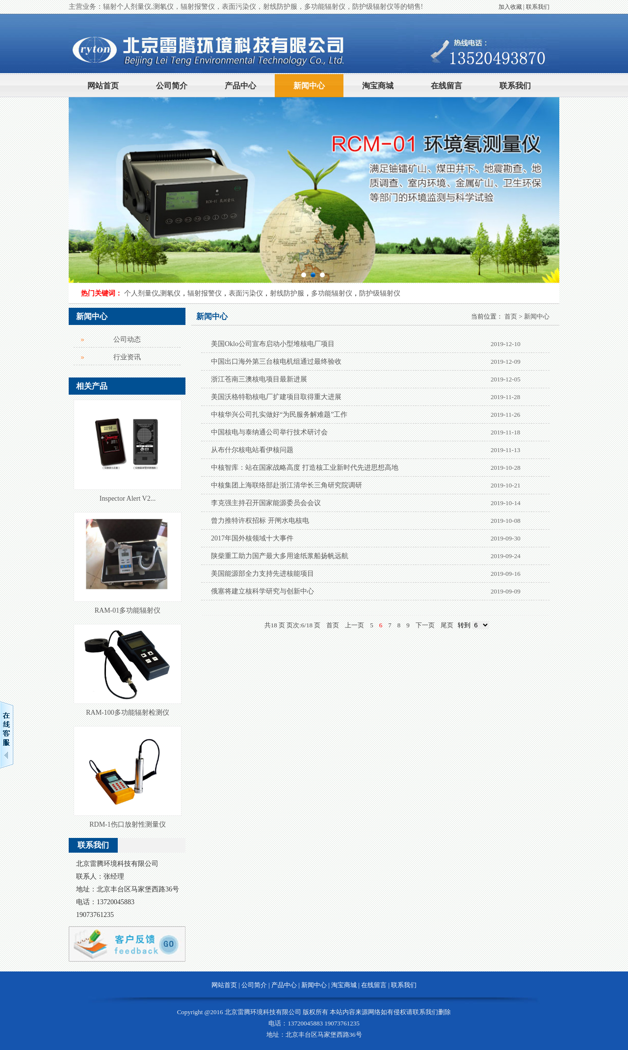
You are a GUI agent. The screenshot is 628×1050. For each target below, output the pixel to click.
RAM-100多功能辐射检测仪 (127, 712)
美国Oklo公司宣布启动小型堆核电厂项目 (273, 344)
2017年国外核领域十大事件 (252, 538)
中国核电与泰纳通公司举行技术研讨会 (269, 432)
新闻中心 (309, 85)
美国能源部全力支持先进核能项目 (262, 573)
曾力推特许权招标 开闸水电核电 (260, 520)
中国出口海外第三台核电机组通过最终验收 (276, 361)
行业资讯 (127, 357)
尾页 (447, 625)
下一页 (425, 625)
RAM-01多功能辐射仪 (128, 610)
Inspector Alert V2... (128, 498)
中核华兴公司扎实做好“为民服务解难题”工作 (279, 414)
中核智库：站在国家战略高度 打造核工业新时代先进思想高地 (304, 467)
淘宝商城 (377, 85)
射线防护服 (287, 293)
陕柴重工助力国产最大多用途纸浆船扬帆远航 (279, 556)
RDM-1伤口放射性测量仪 (127, 824)
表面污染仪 (246, 293)
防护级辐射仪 (379, 293)
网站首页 (103, 85)
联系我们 (538, 6)
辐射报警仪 (204, 293)
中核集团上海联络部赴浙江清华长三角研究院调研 (286, 485)
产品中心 (240, 85)
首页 (510, 316)
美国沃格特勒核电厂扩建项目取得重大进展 (276, 397)
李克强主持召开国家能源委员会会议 (266, 503)
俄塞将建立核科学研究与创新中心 (262, 591)
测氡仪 (170, 293)
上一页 (354, 625)
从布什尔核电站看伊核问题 (252, 450)
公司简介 (171, 85)
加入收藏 (510, 6)
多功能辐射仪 (331, 293)
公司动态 (127, 339)
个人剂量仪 (141, 293)
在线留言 (446, 85)
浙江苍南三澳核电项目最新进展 (259, 379)
